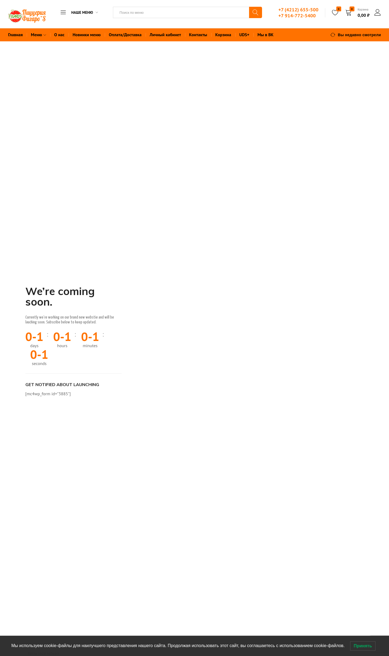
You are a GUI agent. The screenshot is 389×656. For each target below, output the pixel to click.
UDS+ (244, 34)
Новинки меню (87, 34)
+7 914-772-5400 (297, 15)
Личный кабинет (165, 34)
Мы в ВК (265, 34)
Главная (15, 34)
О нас (59, 34)
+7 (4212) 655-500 (298, 9)
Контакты (198, 34)
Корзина (223, 34)
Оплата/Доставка (125, 34)
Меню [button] (39, 34)
